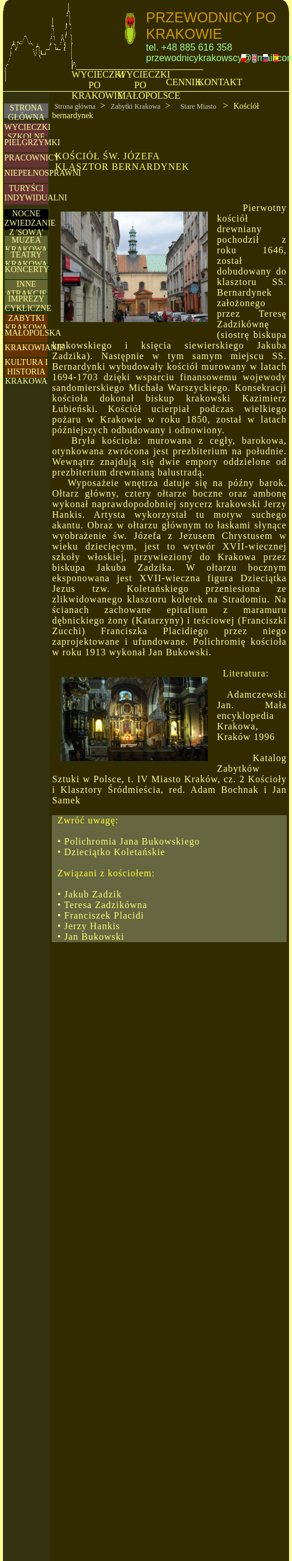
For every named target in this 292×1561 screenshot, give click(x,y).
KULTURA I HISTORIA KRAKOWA (26, 372)
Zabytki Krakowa (135, 106)
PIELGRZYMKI (32, 142)
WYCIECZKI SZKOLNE (27, 132)
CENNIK (183, 82)
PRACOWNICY (31, 157)
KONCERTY (27, 269)
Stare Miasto (199, 106)
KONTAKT (219, 82)
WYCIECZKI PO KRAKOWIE (98, 85)
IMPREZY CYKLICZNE (28, 303)
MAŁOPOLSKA (33, 333)
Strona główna (74, 106)
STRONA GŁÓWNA (26, 112)
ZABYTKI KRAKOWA (26, 323)
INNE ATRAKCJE (26, 289)
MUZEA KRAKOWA (26, 245)
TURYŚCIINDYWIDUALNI (35, 193)
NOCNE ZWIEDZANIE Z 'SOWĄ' (29, 223)
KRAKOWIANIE (34, 347)
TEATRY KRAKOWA (26, 259)
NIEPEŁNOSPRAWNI (42, 173)
